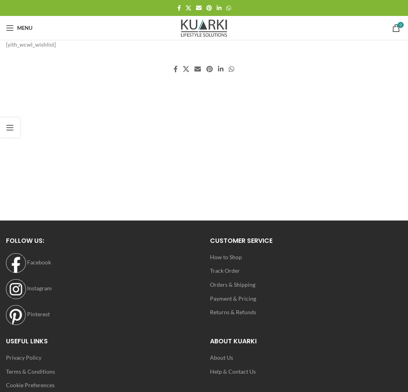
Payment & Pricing (233, 298)
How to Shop (226, 257)
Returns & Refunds (233, 312)
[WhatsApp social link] (228, 8)
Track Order (225, 270)
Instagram (29, 288)
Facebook (28, 262)
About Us (221, 357)
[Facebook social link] (179, 8)
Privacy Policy (23, 357)
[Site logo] (204, 27)
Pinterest (28, 314)
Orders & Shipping (232, 284)
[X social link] (188, 8)
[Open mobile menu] (19, 28)
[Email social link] (199, 8)
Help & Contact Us (233, 371)
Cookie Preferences (30, 385)
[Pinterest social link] (209, 8)
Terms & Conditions (30, 371)
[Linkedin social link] (219, 8)
